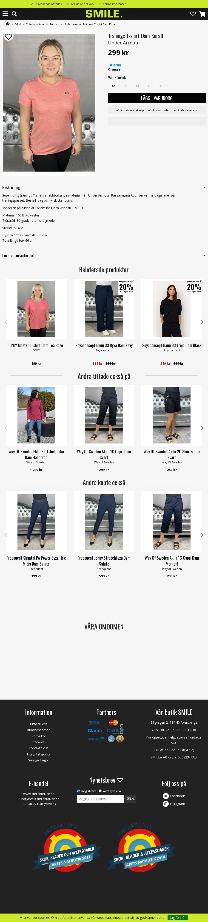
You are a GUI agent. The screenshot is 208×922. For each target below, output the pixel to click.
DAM (18, 24)
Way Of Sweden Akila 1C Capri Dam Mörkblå (172, 560)
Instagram (177, 804)
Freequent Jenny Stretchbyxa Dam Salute (104, 560)
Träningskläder (35, 24)
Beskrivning (11, 187)
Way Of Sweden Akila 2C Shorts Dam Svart (172, 454)
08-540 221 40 (170, 749)
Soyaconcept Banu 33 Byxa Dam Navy (104, 345)
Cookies (39, 742)
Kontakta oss (38, 748)
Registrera (88, 791)
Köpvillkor (38, 736)
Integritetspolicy (39, 754)
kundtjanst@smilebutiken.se (38, 799)
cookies (44, 918)
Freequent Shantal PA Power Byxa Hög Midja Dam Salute (36, 560)
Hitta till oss (38, 724)
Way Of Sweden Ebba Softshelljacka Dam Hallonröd (36, 454)
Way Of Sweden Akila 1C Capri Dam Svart (104, 454)
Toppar (54, 24)
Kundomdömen (38, 730)
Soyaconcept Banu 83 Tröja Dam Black (172, 345)
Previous (5, 322)
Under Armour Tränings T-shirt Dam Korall (90, 24)
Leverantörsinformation (20, 255)
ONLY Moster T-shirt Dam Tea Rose (36, 345)
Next (202, 322)
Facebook (177, 796)
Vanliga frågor (38, 760)
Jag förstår (178, 917)
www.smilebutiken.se (38, 794)
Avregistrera (112, 791)
